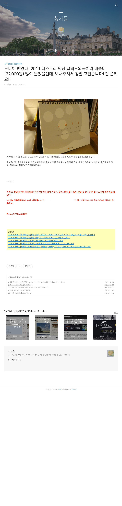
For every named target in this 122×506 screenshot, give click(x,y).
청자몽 (61, 19)
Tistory (74, 503)
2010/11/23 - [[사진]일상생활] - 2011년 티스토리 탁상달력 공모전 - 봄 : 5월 (41, 278)
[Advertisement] (61, 113)
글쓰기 (48, 50)
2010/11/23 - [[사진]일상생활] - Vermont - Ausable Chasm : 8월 (35, 275)
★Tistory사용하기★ (13, 64)
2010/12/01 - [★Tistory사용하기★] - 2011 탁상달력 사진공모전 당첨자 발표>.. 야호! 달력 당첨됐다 (51, 269)
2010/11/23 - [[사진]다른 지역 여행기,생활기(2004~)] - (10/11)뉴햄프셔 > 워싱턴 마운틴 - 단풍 (49, 281)
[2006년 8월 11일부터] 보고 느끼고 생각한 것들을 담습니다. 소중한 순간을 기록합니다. (39, 468)
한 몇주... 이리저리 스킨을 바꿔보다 (19, 398)
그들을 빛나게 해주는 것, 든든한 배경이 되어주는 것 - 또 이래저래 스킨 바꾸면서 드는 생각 (35, 396)
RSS (65, 50)
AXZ (60, 503)
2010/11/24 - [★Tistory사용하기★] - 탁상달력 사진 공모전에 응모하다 (39, 272)
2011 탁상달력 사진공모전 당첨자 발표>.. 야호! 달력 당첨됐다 (27, 401)
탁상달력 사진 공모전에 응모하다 (18, 404)
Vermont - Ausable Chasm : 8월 (18, 406)
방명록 (57, 50)
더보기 (10, 216)
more (116, 426)
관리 (73, 50)
